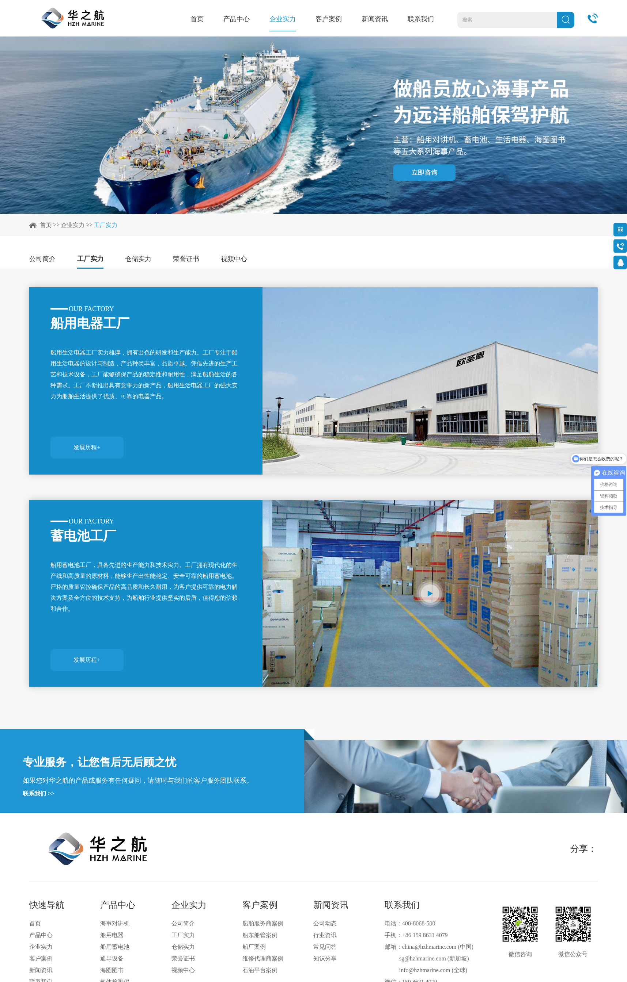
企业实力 (285, 19)
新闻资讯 (377, 19)
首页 (199, 19)
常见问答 (325, 947)
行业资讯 (325, 935)
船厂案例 (254, 947)
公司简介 (42, 258)
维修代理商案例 (262, 958)
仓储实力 (138, 258)
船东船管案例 (259, 935)
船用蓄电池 (114, 947)
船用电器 (112, 935)
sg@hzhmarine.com (422, 958)
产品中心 (239, 19)
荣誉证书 (186, 258)
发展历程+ (86, 447)
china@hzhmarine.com (429, 947)
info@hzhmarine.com (424, 970)
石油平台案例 (259, 970)
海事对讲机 (114, 923)
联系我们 (423, 19)
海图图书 (112, 970)
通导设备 (112, 958)
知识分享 (325, 958)
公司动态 (325, 923)
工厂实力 (105, 225)
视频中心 (234, 258)
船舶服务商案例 (262, 923)
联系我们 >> (38, 793)
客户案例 (331, 19)
